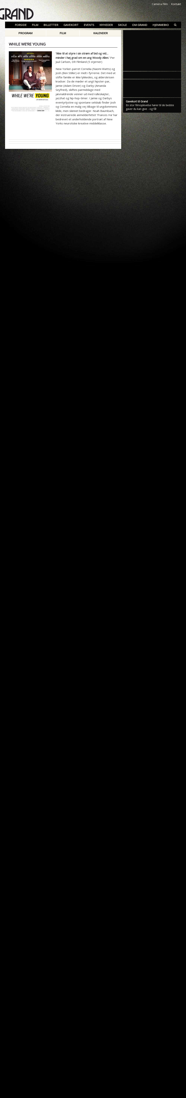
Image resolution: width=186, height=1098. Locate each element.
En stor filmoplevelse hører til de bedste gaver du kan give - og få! (150, 107)
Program (25, 33)
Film (63, 33)
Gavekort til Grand (137, 101)
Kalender (100, 33)
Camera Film (160, 4)
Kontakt (176, 4)
